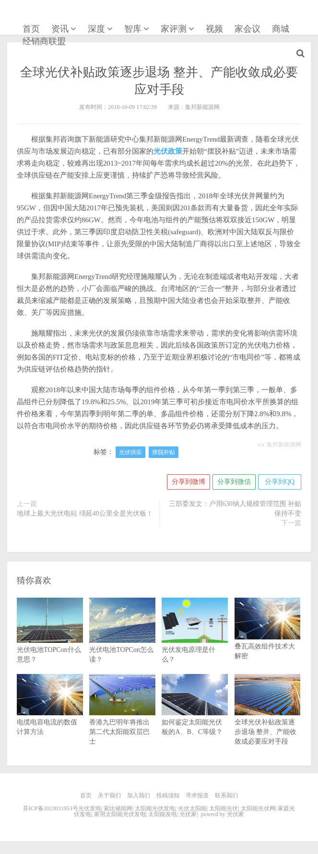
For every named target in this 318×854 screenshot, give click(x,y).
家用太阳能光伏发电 (120, 814)
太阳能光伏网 (258, 808)
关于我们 (109, 795)
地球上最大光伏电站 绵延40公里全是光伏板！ (85, 513)
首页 (31, 29)
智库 (132, 29)
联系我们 (226, 795)
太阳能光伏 (223, 808)
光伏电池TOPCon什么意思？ (50, 640)
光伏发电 (89, 808)
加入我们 (138, 795)
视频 (214, 29)
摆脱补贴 (163, 452)
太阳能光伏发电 (155, 808)
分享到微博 (188, 481)
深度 (96, 29)
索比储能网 (118, 808)
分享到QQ (279, 481)
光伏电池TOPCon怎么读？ (122, 640)
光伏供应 (130, 452)
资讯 (60, 29)
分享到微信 (234, 481)
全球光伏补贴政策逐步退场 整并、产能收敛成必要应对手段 (268, 719)
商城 (280, 29)
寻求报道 (197, 795)
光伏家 (35, 16)
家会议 (247, 29)
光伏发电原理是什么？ (195, 640)
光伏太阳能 (192, 808)
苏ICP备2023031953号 (50, 808)
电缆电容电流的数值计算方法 (50, 714)
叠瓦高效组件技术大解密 (268, 637)
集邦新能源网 (284, 444)
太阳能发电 (162, 814)
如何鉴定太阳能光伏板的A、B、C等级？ (195, 714)
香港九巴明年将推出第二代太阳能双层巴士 (122, 719)
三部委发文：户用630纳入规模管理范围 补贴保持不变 (235, 508)
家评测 (174, 29)
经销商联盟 (44, 41)
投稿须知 (167, 795)
